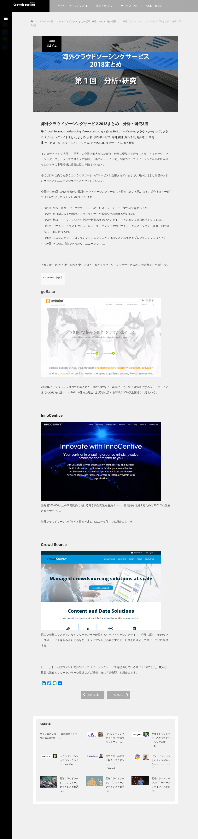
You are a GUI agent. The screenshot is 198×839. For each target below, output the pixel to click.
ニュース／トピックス (72, 144)
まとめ (73, 138)
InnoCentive (125, 132)
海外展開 (109, 138)
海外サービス (94, 138)
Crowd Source (50, 132)
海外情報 (121, 138)
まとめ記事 (95, 144)
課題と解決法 (104, 5)
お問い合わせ (153, 5)
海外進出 (133, 138)
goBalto (111, 132)
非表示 (56, 279)
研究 (143, 138)
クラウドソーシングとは (72, 5)
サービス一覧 (129, 5)
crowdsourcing (69, 132)
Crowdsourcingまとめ (93, 132)
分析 (81, 138)
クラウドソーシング (146, 132)
